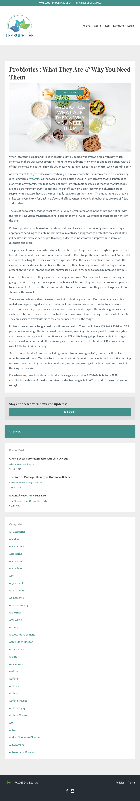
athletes (14, 686)
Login (130, 25)
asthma (14, 671)
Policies (120, 782)
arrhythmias (16, 649)
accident (14, 539)
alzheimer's (16, 612)
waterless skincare (25, 464)
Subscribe (70, 411)
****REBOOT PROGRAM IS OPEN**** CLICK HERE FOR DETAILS (70, 3)
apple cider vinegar (21, 642)
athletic (13, 693)
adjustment (16, 583)
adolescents (16, 597)
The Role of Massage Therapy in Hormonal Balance (40, 477)
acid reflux (15, 553)
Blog (107, 25)
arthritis (14, 656)
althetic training (19, 605)
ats (11, 723)
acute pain (15, 568)
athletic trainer (18, 715)
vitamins (35, 179)
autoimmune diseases (22, 752)
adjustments (16, 590)
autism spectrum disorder (24, 737)
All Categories (17, 531)
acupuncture (16, 561)
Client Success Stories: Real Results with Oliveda (38, 458)
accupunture (16, 546)
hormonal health (17, 482)
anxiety (13, 627)
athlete (13, 678)
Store (97, 25)
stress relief (42, 501)
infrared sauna (29, 501)
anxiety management (22, 634)
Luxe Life (118, 25)
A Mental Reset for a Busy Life (27, 495)
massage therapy (34, 482)
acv (11, 575)
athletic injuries (18, 700)
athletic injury (17, 708)
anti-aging (15, 620)
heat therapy (15, 501)
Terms (131, 782)
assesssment (17, 664)
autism (13, 730)
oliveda (12, 464)
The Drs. (86, 25)
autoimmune (16, 745)
